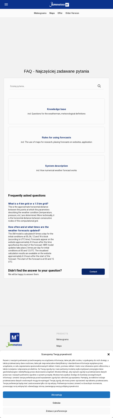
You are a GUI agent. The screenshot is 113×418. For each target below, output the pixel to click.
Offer (60, 13)
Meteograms (40, 13)
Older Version (72, 13)
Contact (93, 271)
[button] (108, 354)
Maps (52, 13)
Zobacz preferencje (56, 411)
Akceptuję (56, 394)
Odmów (56, 403)
